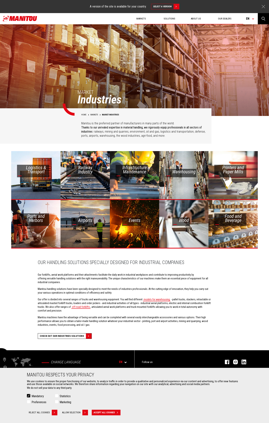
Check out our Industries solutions (66, 336)
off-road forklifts (81, 306)
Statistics (65, 396)
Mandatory (38, 396)
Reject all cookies (43, 413)
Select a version (166, 6)
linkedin (242, 362)
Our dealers (224, 18)
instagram (233, 362)
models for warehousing (157, 299)
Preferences (39, 402)
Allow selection (75, 413)
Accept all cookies (107, 413)
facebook (225, 362)
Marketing (65, 402)
